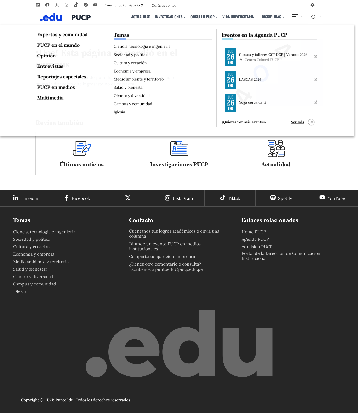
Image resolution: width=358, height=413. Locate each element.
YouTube (336, 198)
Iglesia (19, 291)
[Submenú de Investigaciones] (184, 17)
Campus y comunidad (34, 284)
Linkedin (29, 198)
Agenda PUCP (255, 239)
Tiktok (234, 198)
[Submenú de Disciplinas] (283, 17)
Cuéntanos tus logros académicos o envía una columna (174, 233)
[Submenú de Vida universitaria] (256, 17)
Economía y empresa (33, 254)
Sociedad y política (31, 239)
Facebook (81, 198)
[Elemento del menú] (296, 17)
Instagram (183, 198)
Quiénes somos (164, 5)
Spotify (285, 198)
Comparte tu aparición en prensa (162, 256)
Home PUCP (254, 231)
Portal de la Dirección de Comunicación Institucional (281, 256)
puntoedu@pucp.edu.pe (179, 269)
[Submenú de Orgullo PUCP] (216, 17)
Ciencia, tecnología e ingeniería (44, 231)
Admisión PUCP (257, 246)
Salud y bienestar (30, 269)
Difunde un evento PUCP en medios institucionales (165, 246)
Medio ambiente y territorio (41, 261)
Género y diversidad (33, 276)
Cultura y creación (31, 246)
